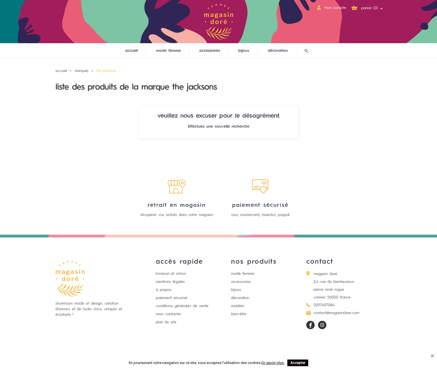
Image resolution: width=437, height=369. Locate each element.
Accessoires (241, 282)
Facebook (310, 325)
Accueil (131, 51)
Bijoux (236, 290)
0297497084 (324, 305)
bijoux (243, 51)
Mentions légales (170, 282)
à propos (163, 290)
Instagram (322, 325)
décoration (278, 51)
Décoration (240, 298)
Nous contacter (168, 314)
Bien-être (238, 314)
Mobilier (238, 306)
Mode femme (242, 274)
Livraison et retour (171, 274)
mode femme (168, 51)
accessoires (209, 51)
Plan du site (166, 322)
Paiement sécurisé (171, 298)
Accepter (297, 363)
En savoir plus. (273, 363)
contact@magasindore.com (336, 313)
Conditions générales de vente (182, 306)
